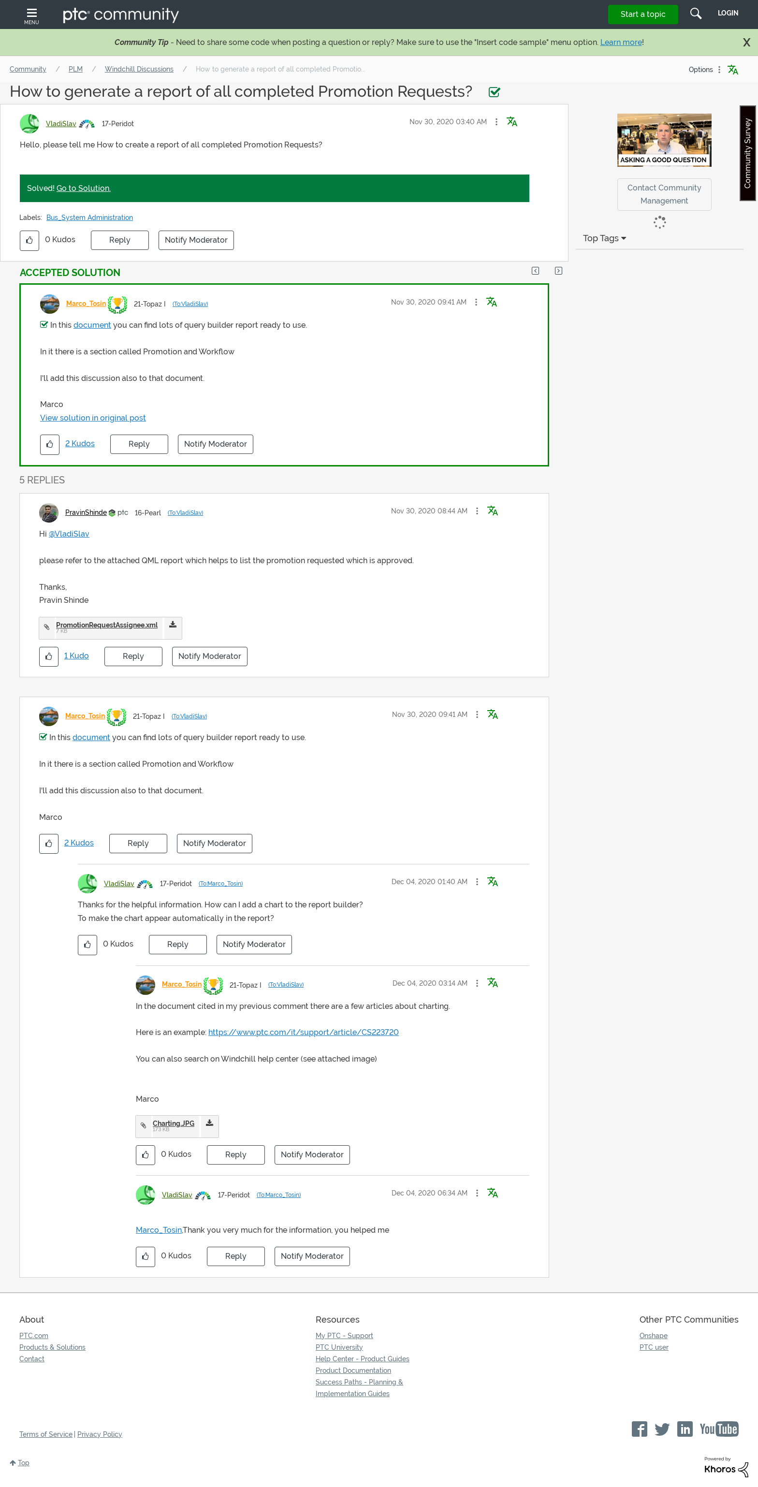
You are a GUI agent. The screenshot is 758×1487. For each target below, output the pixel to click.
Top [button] (23, 1463)
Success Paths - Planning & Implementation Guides (359, 1388)
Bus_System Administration (89, 217)
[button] (496, 122)
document (92, 325)
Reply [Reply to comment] (139, 444)
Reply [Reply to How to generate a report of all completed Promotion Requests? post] (120, 240)
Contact (31, 1359)
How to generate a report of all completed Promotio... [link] (280, 69)
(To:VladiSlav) (190, 304)
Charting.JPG (173, 1123)
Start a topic (643, 14)
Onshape (654, 1336)
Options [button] (701, 69)
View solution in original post (93, 418)
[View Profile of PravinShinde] (86, 512)
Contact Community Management (664, 194)
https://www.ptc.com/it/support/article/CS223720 (303, 1032)
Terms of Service (46, 1434)
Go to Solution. (84, 188)
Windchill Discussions (139, 69)
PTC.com (33, 1336)
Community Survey (747, 153)
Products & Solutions (52, 1347)
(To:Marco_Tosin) (221, 883)
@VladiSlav (69, 534)
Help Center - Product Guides (362, 1359)
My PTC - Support (344, 1336)
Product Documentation (353, 1370)
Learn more (621, 42)
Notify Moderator (196, 240)
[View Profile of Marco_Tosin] (86, 303)
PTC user (654, 1347)
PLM (76, 69)
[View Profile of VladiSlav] (61, 124)
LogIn (728, 13)
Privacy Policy (99, 1434)
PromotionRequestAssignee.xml (107, 625)
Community (28, 69)
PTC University (339, 1347)
